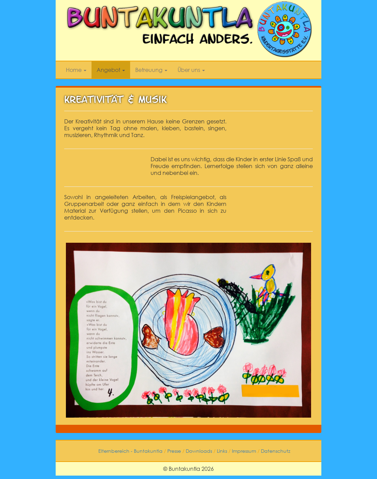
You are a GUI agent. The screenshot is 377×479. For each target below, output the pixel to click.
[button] (304, 244)
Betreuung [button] (151, 69)
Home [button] (76, 69)
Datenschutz (275, 451)
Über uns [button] (191, 69)
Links (222, 451)
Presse (174, 451)
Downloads (199, 451)
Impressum (244, 451)
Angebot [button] (111, 69)
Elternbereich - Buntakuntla (130, 451)
